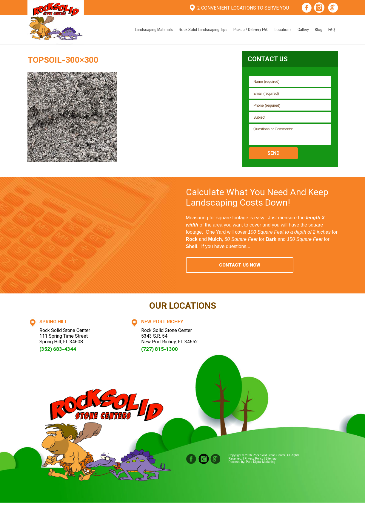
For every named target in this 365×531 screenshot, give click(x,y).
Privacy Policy (253, 458)
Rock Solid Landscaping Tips (203, 29)
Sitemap (271, 458)
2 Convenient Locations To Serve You (243, 8)
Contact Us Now (239, 265)
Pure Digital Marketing (260, 461)
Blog (318, 29)
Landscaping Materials (154, 29)
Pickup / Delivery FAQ (251, 29)
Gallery (303, 29)
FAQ (331, 29)
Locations (283, 29)
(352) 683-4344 (57, 349)
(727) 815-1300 (159, 349)
